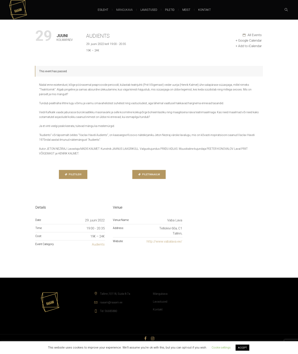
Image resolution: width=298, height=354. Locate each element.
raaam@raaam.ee (111, 302)
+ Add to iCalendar (249, 46)
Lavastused (160, 301)
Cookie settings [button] (221, 347)
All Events (254, 35)
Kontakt (158, 309)
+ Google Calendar (249, 40)
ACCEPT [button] (242, 347)
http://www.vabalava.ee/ (164, 241)
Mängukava (160, 293)
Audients (98, 244)
